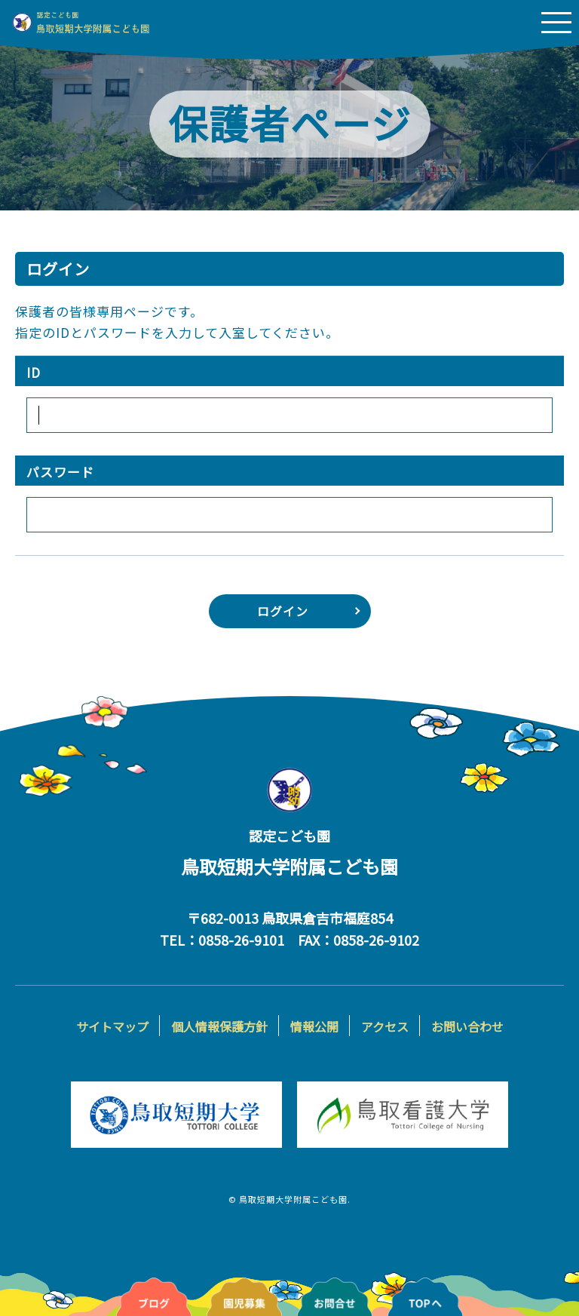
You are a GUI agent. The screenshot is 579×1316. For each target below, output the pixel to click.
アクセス (385, 1026)
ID (33, 372)
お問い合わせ (467, 1026)
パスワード (60, 471)
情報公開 (314, 1026)
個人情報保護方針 (219, 1026)
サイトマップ (112, 1026)
